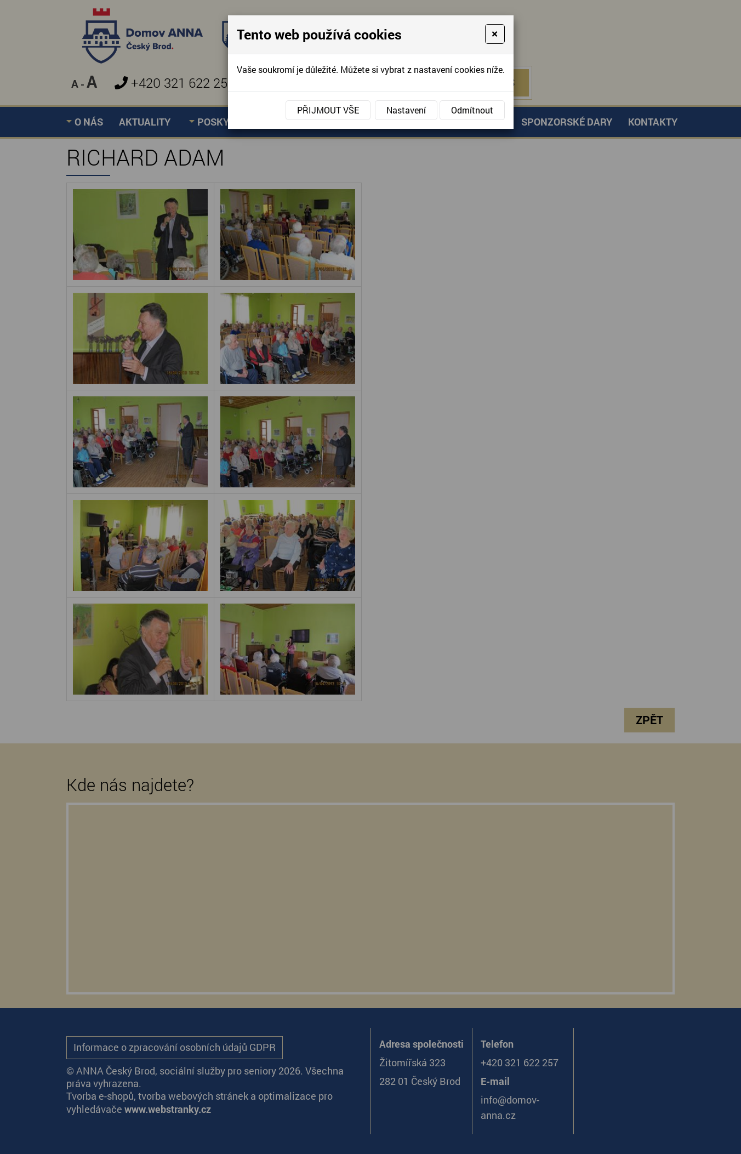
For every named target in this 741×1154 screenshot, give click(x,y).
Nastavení (406, 110)
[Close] (494, 34)
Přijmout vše (328, 110)
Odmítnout (472, 110)
